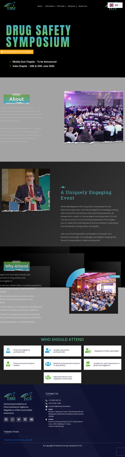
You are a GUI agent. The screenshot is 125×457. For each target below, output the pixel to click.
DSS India (61, 6)
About (39, 6)
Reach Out (83, 6)
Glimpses (72, 6)
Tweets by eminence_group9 (18, 439)
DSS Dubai (50, 6)
